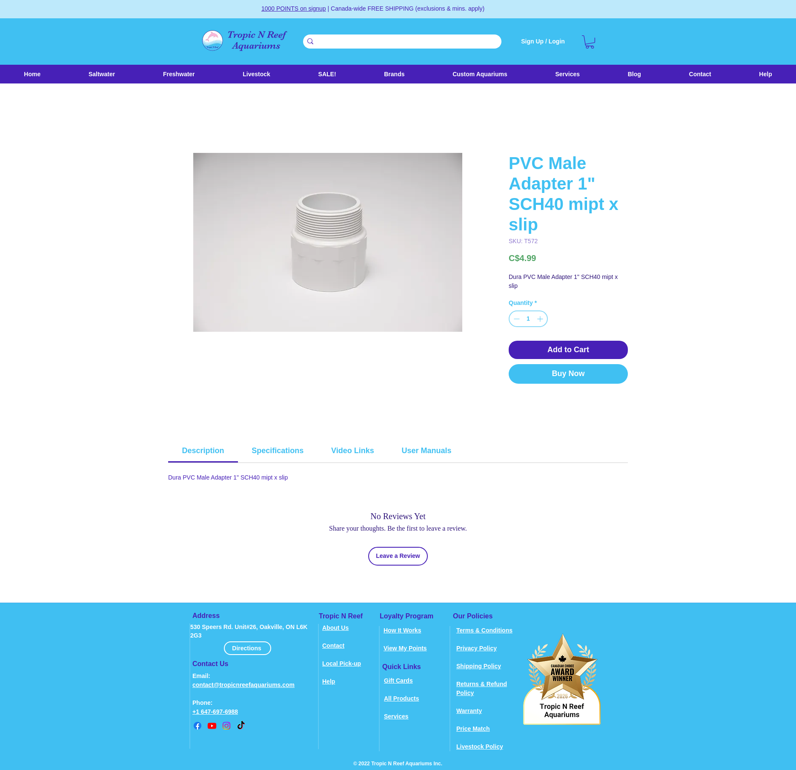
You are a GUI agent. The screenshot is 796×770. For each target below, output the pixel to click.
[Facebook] (197, 726)
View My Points (405, 648)
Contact (333, 645)
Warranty (469, 710)
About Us (335, 627)
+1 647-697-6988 (215, 711)
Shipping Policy (478, 666)
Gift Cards (398, 680)
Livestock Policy (479, 746)
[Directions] (247, 648)
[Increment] (540, 318)
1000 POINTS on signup (293, 8)
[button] (256, 74)
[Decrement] (515, 318)
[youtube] (212, 726)
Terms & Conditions (484, 630)
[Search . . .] (401, 42)
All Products (401, 698)
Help (328, 681)
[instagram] (226, 726)
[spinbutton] (528, 318)
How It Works (402, 630)
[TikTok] (241, 726)
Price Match (473, 728)
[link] (590, 42)
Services (396, 716)
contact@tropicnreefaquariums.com (243, 684)
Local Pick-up (341, 663)
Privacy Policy (476, 648)
